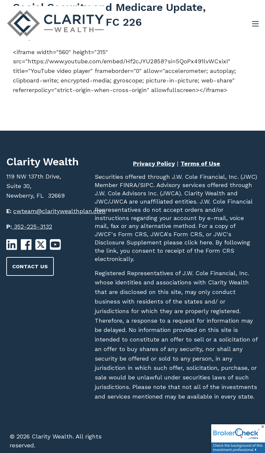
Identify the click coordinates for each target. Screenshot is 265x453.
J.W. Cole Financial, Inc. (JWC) (213, 176)
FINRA (127, 184)
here (205, 242)
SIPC (146, 184)
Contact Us (30, 266)
